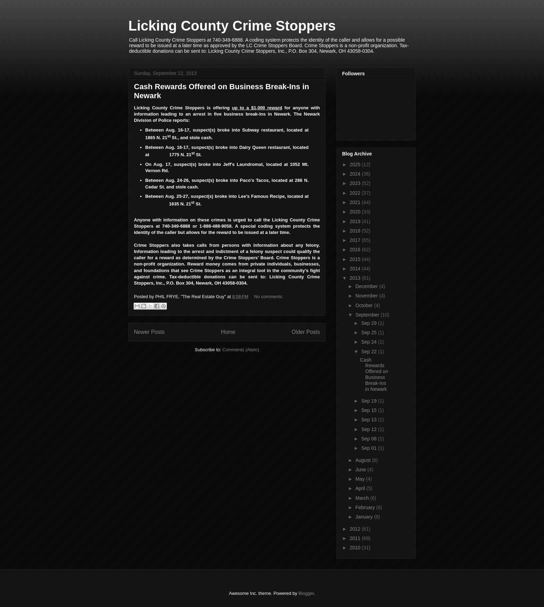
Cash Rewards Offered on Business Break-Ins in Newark (374, 374)
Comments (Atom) (240, 349)
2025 (356, 164)
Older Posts (306, 332)
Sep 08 (369, 438)
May (360, 479)
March (362, 498)
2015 (356, 259)
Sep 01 (369, 448)
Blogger (306, 593)
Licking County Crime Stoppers (232, 25)
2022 (356, 193)
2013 (356, 278)
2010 (356, 547)
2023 (356, 183)
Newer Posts (149, 332)
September (367, 315)
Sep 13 (369, 419)
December (367, 286)
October (364, 305)
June (361, 469)
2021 (356, 202)
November (367, 295)
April (360, 488)
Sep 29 (369, 323)
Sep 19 (369, 401)
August (363, 460)
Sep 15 (369, 410)
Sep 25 (369, 332)
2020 (356, 211)
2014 (356, 268)
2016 (356, 249)
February (365, 507)
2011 (356, 538)
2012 (356, 529)
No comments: (268, 296)
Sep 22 (369, 351)
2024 (356, 174)
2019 (356, 221)
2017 (356, 240)
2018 (356, 231)
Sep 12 (369, 429)
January (364, 517)
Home (228, 332)
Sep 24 (369, 342)
